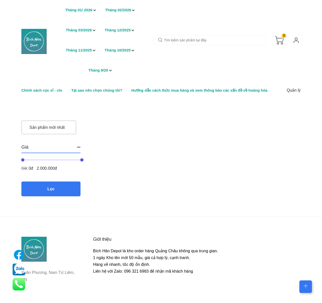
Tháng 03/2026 (79, 30)
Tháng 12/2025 (118, 30)
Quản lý (294, 90)
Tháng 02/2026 (118, 10)
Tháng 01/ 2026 (79, 10)
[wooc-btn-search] (160, 40)
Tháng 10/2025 (118, 50)
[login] (296, 40)
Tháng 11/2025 (79, 50)
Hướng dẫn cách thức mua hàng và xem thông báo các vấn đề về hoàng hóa (199, 90)
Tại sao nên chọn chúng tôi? (96, 90)
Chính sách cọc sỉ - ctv (41, 90)
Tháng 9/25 (98, 70)
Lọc (51, 189)
